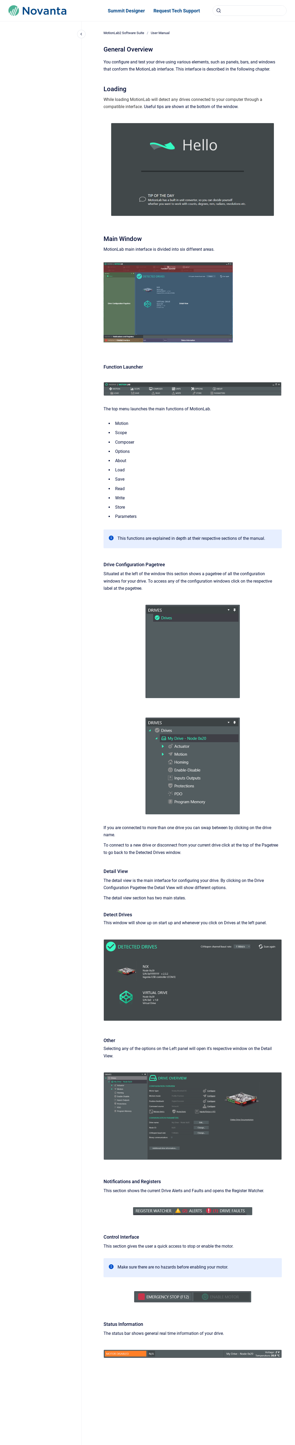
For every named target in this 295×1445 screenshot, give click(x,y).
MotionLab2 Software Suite (124, 33)
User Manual (160, 33)
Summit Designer (126, 10)
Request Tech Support (176, 10)
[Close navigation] (81, 34)
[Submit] (218, 10)
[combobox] (249, 11)
